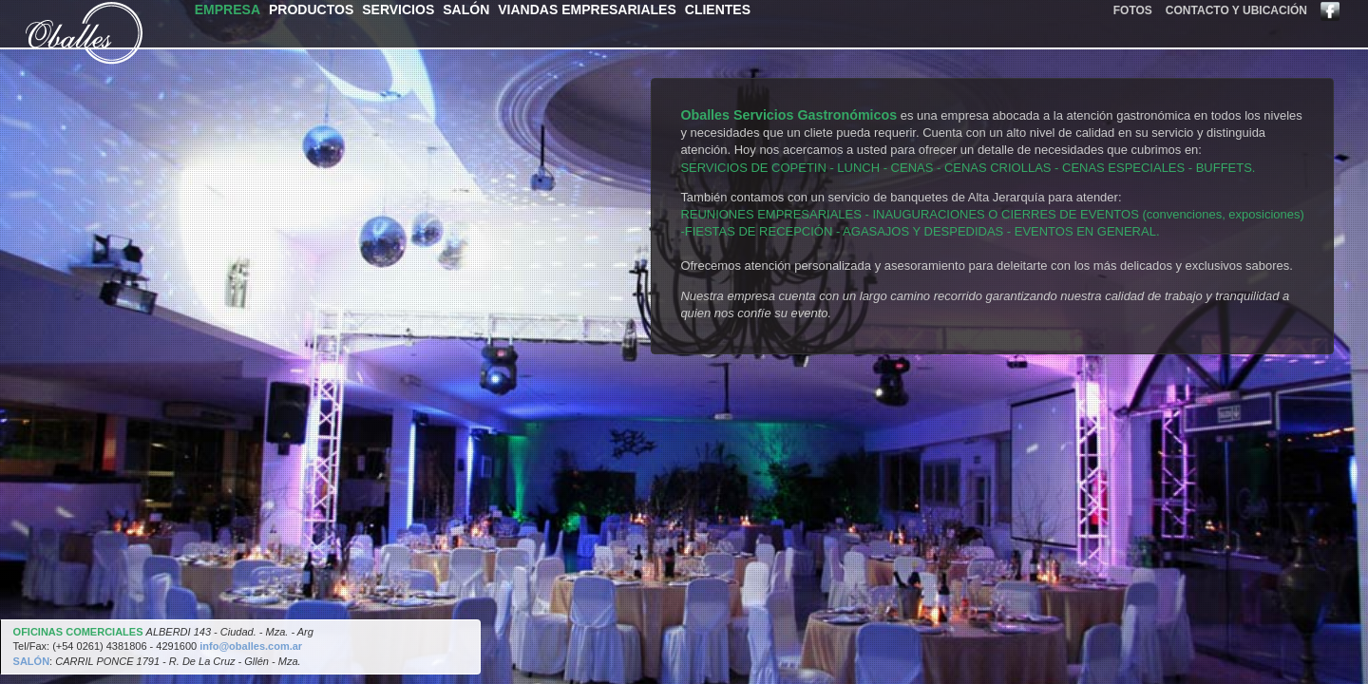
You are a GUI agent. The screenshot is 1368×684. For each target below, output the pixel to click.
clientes (717, 9)
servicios (398, 9)
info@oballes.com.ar (251, 646)
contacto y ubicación (1236, 10)
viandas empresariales (586, 9)
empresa (227, 9)
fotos (1132, 10)
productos (311, 9)
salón (466, 9)
